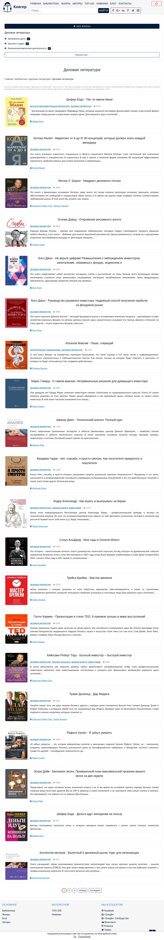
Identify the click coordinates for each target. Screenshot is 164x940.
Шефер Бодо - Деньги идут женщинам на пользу (87, 806)
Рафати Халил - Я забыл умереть (88, 725)
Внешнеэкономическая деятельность (28, 48)
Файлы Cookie (126, 909)
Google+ (86, 906)
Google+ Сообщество (93, 909)
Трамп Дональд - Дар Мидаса (87, 687)
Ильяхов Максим (37, 366)
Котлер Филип (36, 167)
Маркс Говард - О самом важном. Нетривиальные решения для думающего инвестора (87, 379)
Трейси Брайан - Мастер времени (88, 573)
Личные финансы (58, 656)
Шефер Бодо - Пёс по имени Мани (87, 99)
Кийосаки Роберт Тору (40, 205)
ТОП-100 (89, 3)
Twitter (85, 921)
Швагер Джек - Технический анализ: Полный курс (87, 417)
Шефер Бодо (35, 121)
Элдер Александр (37, 522)
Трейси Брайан (36, 595)
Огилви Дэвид (36, 243)
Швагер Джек (36, 442)
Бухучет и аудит (17, 43)
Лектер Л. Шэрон (58, 205)
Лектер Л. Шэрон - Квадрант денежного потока (87, 180)
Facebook (86, 902)
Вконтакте (87, 913)
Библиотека (51, 3)
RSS (83, 929)
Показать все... (82, 55)
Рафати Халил (36, 750)
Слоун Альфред (36, 560)
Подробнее (84, 936)
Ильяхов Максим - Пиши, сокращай (87, 341)
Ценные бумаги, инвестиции (64, 504)
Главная (35, 3)
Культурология (35, 348)
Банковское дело (17, 38)
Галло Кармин (36, 636)
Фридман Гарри (37, 484)
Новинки (102, 3)
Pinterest (86, 917)
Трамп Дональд (58, 712)
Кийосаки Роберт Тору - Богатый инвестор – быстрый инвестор (87, 649)
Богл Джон (34, 286)
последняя (95, 881)
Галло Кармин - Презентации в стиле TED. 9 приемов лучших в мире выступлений (87, 611)
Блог (113, 3)
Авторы (78, 3)
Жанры (66, 3)
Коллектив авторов (38, 869)
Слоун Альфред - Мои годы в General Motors (87, 535)
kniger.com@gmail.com (138, 902)
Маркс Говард (36, 404)
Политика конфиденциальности (136, 906)
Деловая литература (39, 79)
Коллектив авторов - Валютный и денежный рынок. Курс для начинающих (87, 844)
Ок (74, 936)
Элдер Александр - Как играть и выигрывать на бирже (87, 497)
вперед (82, 881)
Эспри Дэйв (35, 793)
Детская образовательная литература (47, 106)
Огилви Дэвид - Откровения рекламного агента (87, 217)
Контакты (125, 3)
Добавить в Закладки (157, 4)
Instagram (86, 925)
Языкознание (51, 348)
